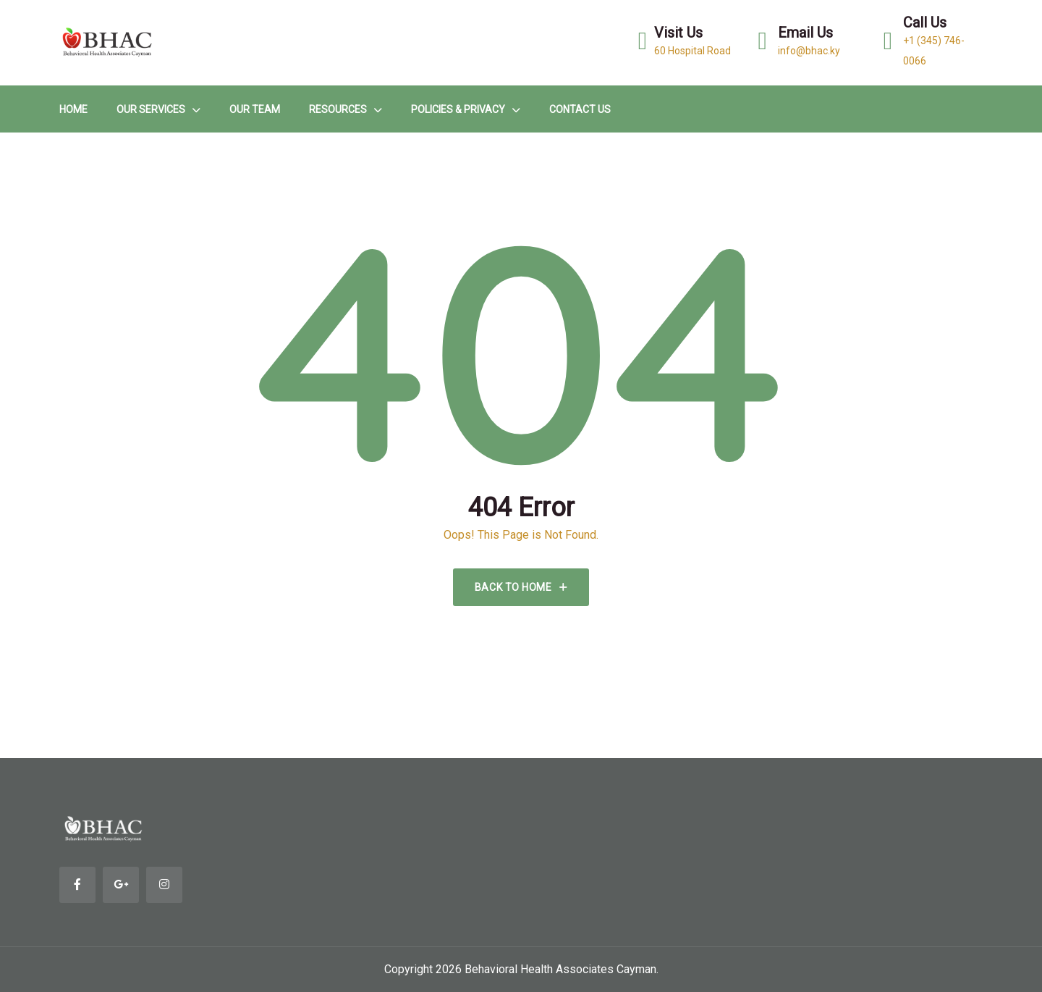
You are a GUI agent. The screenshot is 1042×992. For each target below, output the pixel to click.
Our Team (254, 109)
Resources (338, 109)
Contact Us (580, 109)
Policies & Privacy (458, 109)
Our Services (151, 109)
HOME (73, 109)
